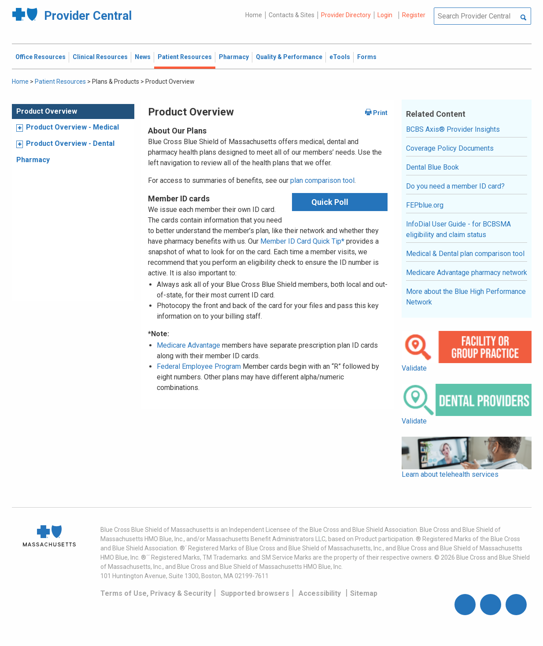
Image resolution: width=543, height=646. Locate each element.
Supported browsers (255, 593)
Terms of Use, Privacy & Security (155, 593)
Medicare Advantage (188, 345)
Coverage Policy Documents (450, 148)
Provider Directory (346, 15)
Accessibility (320, 593)
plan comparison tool (322, 180)
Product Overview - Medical (72, 127)
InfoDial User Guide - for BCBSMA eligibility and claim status (458, 229)
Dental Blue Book (432, 167)
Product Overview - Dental (70, 143)
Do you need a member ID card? (455, 186)
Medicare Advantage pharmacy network (466, 272)
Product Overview (46, 111)
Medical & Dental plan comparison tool (465, 253)
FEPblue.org (424, 205)
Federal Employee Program (199, 366)
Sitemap (363, 593)
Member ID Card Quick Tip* (302, 241)
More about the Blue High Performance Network (466, 296)
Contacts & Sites (291, 15)
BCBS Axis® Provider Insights (453, 129)
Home (253, 15)
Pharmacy (33, 160)
